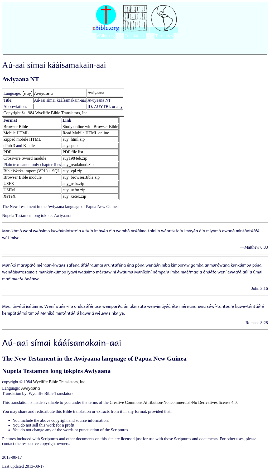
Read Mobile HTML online (85, 133)
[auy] (27, 92)
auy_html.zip (73, 139)
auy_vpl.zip (72, 171)
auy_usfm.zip (73, 190)
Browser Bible (15, 126)
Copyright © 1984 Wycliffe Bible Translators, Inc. (46, 113)
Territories (164, 36)
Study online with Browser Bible (90, 126)
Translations (135, 36)
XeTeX (9, 196)
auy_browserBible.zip (81, 177)
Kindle (29, 145)
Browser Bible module (22, 177)
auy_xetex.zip (74, 196)
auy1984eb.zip (74, 158)
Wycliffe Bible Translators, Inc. (59, 382)
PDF (7, 152)
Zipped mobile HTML (22, 139)
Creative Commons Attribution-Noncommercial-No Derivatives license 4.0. (174, 402)
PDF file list (72, 152)
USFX (8, 183)
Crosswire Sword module (24, 158)
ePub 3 (9, 145)
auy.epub (70, 145)
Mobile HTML (16, 133)
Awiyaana (43, 92)
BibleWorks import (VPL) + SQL (31, 171)
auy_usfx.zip (73, 183)
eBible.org (106, 36)
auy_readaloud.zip (78, 164)
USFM (9, 190)
